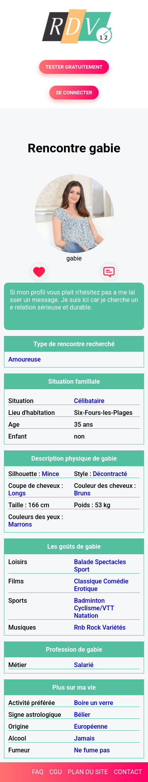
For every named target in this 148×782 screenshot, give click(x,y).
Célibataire (89, 401)
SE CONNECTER (74, 93)
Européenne (91, 726)
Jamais (84, 738)
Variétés (114, 627)
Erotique (86, 589)
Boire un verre (93, 703)
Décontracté (110, 474)
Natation (86, 615)
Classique (88, 581)
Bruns (82, 493)
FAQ (37, 772)
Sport (82, 569)
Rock (93, 627)
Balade (84, 562)
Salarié (84, 665)
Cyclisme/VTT (94, 608)
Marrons (20, 524)
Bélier (82, 714)
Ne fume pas (92, 750)
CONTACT (128, 772)
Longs (17, 493)
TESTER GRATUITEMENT (74, 67)
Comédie (116, 581)
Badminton (89, 600)
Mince (50, 474)
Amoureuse (24, 359)
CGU (55, 772)
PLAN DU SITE (88, 772)
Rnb (79, 627)
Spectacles (110, 562)
